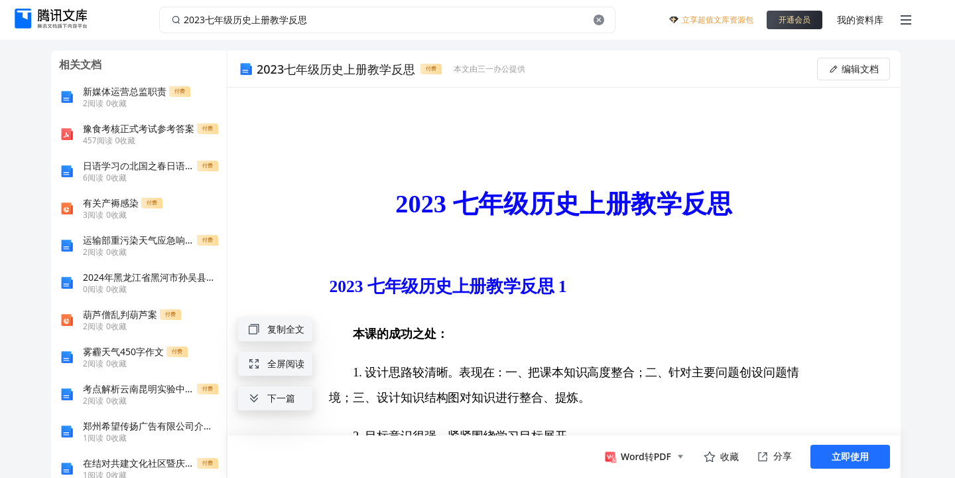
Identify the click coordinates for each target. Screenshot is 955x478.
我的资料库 (860, 19)
